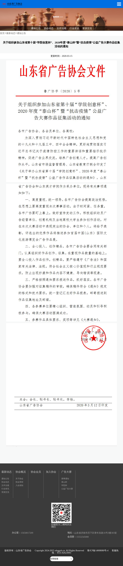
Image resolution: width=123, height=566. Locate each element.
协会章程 (19, 482)
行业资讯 (5, 489)
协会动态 (5, 482)
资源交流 (5, 492)
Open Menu (119, 4)
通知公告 (21, 33)
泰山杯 (64, 482)
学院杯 (64, 485)
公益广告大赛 (67, 489)
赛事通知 (65, 479)
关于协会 (19, 479)
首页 (2, 33)
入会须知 (19, 485)
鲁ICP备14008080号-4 (97, 550)
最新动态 (10, 33)
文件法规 (5, 485)
